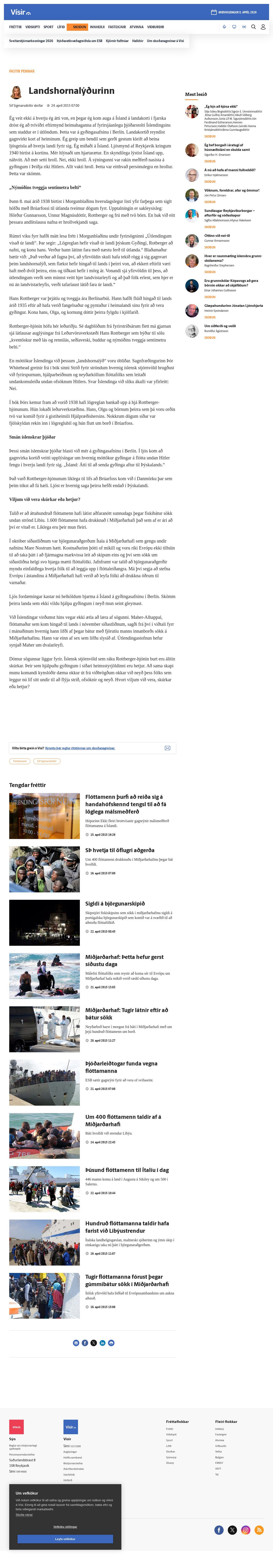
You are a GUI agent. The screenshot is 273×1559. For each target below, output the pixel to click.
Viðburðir (224, 1452)
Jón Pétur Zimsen (215, 195)
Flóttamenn (20, 767)
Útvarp (175, 1470)
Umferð (74, 1487)
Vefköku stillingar (38, 1539)
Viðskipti (177, 1440)
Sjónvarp (177, 1464)
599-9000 (23, 1479)
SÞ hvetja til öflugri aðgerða (120, 856)
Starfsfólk (76, 1481)
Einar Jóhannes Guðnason (220, 290)
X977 (221, 1476)
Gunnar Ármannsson (216, 241)
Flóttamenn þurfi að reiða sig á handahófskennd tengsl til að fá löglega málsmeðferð (125, 810)
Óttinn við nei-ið (217, 236)
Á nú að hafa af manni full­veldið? (229, 170)
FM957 (223, 1470)
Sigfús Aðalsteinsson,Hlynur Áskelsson (227, 220)
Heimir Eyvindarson (216, 311)
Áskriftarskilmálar (81, 1475)
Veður (222, 1458)
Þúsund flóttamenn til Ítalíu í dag (127, 1176)
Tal (220, 1482)
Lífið (174, 1452)
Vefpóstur (76, 1493)
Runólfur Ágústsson (216, 331)
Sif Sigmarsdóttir (47, 767)
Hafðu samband (80, 1464)
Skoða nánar (24, 1527)
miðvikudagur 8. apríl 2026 (236, 14)
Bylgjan (223, 1464)
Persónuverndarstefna (25, 1462)
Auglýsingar (77, 1458)
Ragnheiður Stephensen (219, 265)
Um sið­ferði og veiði (220, 326)
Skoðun (176, 1458)
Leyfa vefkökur (93, 1539)
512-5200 (83, 1452)
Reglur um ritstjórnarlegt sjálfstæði (27, 1454)
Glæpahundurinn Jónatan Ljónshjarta (233, 306)
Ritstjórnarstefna (81, 1470)
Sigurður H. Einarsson (217, 155)
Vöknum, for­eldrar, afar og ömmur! (231, 190)
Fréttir (175, 1435)
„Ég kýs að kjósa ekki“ (221, 107)
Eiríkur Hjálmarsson (216, 175)
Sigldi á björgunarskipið (115, 910)
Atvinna (223, 1446)
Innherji (223, 1435)
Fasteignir (224, 1440)
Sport (175, 1446)
